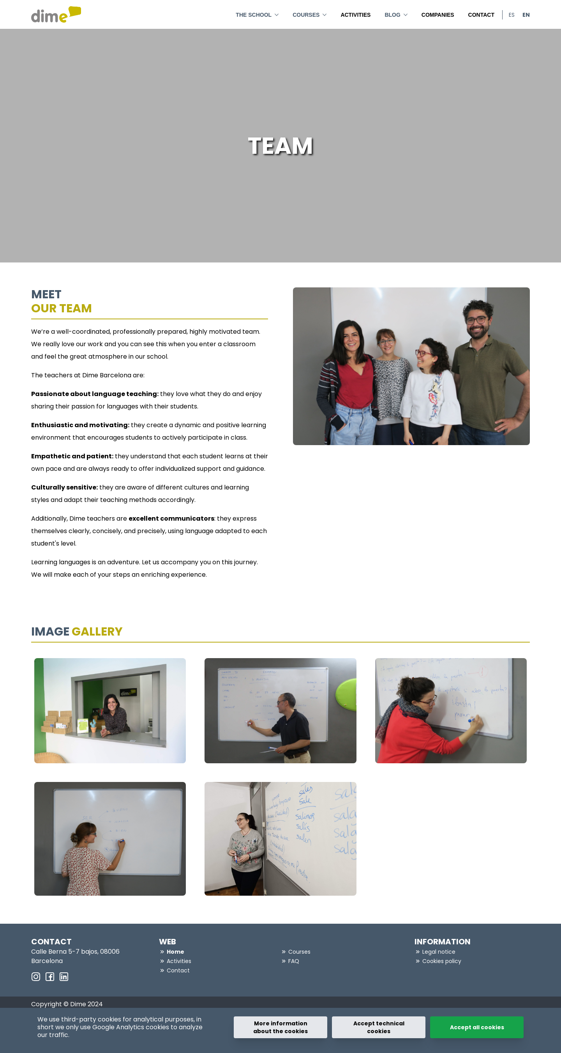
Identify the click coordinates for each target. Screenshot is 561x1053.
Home (175, 952)
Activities (355, 15)
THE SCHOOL (257, 14)
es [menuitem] (512, 15)
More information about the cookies (280, 1027)
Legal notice (438, 952)
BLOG (395, 14)
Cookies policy (441, 961)
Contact (481, 15)
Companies (438, 15)
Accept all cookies (477, 1027)
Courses (309, 14)
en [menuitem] (526, 15)
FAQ (293, 961)
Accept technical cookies (378, 1027)
